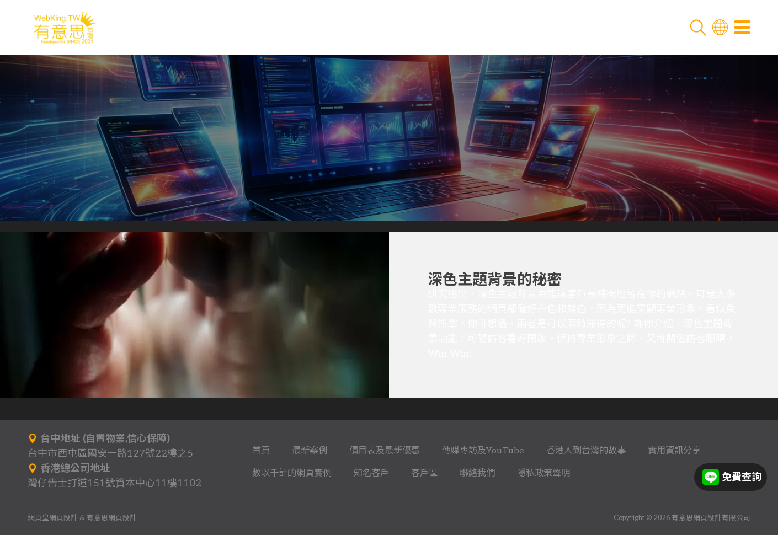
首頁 (261, 450)
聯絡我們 (477, 473)
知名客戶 (371, 473)
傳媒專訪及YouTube (483, 450)
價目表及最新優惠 (384, 450)
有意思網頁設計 (112, 518)
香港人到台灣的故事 (586, 450)
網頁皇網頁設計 (53, 518)
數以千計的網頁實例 (292, 473)
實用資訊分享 (674, 450)
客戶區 (424, 473)
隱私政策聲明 (543, 473)
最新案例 (309, 450)
